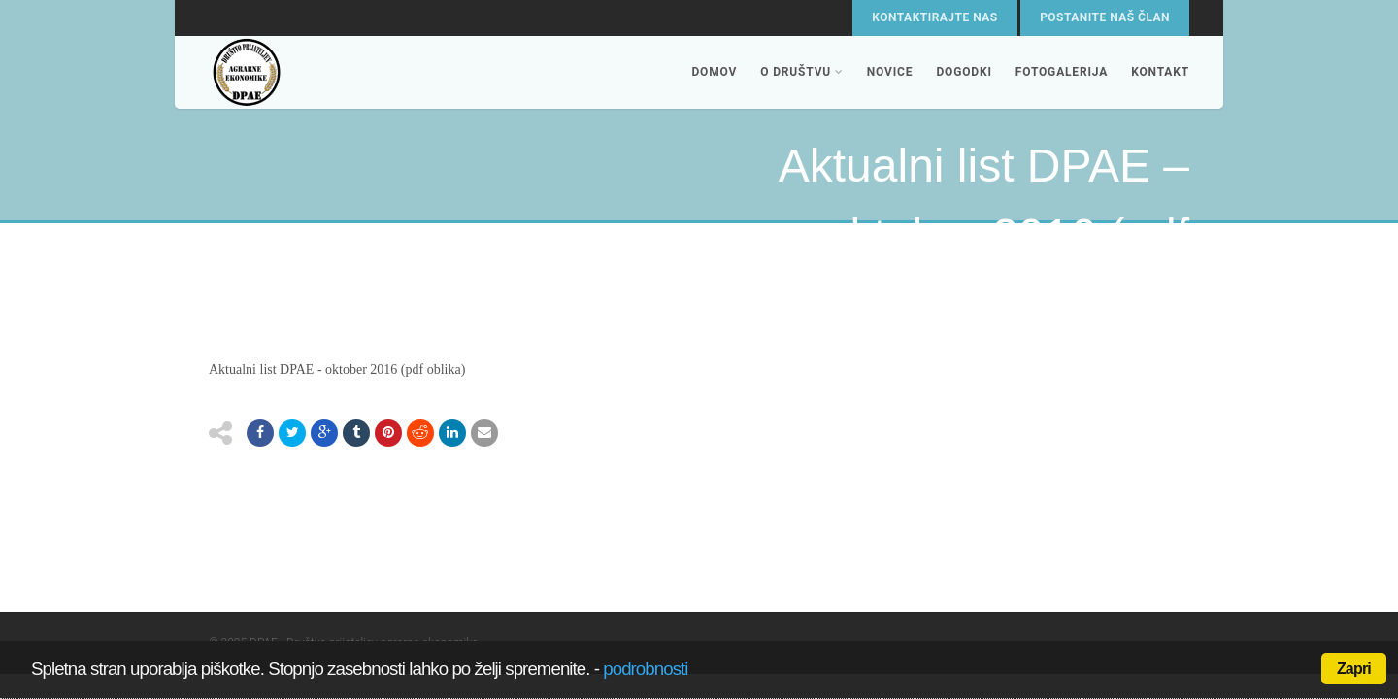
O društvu (802, 72)
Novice (890, 72)
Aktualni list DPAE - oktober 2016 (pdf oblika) (337, 369)
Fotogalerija (1061, 72)
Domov (714, 72)
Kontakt (1160, 72)
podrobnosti (645, 668)
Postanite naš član (1105, 17)
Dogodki (963, 72)
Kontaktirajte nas (934, 17)
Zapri (1354, 668)
